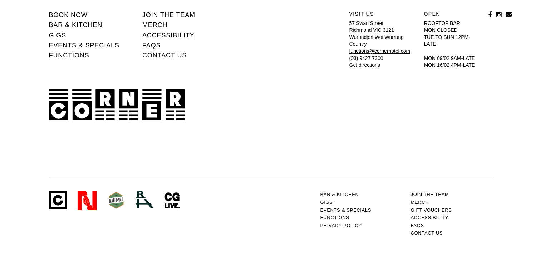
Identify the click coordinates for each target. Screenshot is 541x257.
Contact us (164, 55)
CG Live (172, 200)
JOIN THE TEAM (168, 15)
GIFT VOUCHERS (431, 210)
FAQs (151, 45)
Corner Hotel (117, 105)
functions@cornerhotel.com (379, 51)
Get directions (364, 65)
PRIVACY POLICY (341, 225)
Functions (69, 55)
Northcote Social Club (87, 200)
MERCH (155, 25)
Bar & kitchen (76, 25)
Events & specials (84, 45)
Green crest (116, 200)
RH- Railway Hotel (145, 199)
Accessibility (168, 35)
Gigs (58, 35)
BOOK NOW (68, 15)
